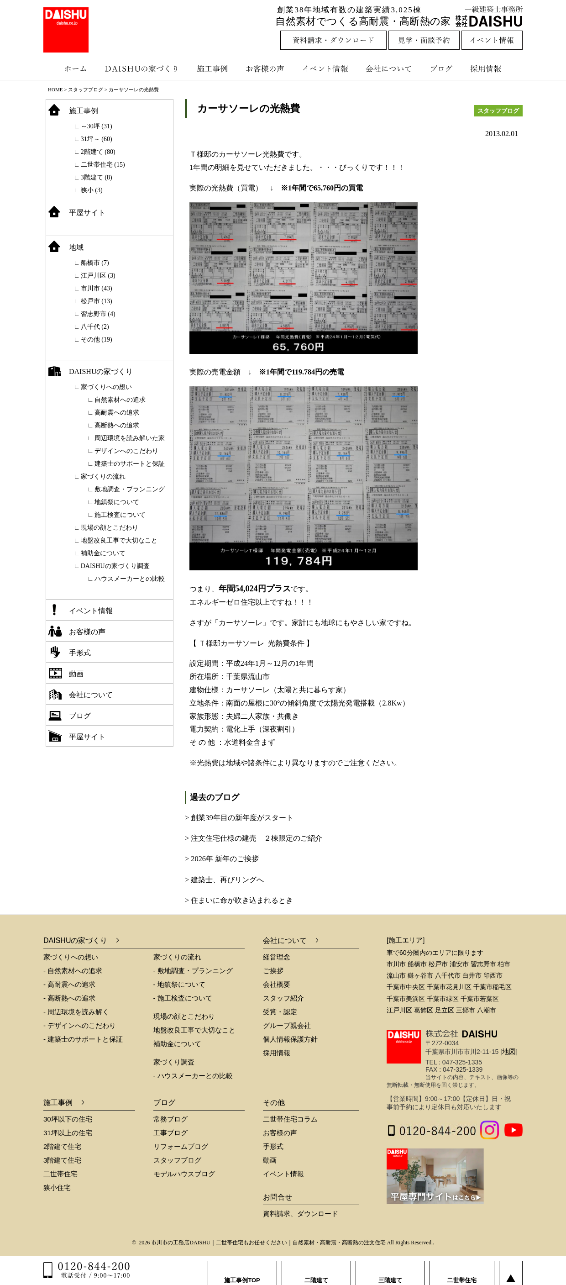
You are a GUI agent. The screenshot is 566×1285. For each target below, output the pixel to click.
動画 (76, 674)
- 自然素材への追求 (72, 970)
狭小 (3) (92, 190)
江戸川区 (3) (98, 275)
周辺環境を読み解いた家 (129, 438)
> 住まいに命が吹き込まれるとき (239, 900)
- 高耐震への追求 (69, 984)
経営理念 (276, 957)
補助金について (103, 553)
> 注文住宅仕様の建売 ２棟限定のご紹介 (253, 838)
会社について (388, 68)
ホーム (70, 68)
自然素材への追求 (120, 399)
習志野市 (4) (98, 314)
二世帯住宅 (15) (103, 164)
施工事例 (213, 68)
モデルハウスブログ (184, 1174)
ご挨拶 (273, 970)
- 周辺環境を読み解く (76, 1012)
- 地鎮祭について (179, 984)
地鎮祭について (116, 502)
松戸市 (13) (96, 301)
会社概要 (276, 984)
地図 (509, 1051)
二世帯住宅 (60, 1174)
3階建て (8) (96, 177)
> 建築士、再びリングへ (224, 879)
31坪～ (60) (96, 139)
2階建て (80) (98, 151)
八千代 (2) (95, 326)
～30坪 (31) (96, 126)
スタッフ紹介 (283, 998)
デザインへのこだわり (126, 451)
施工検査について (120, 514)
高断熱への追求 (116, 425)
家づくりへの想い (106, 387)
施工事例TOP (242, 1271)
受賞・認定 (280, 1012)
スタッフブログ (85, 89)
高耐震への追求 (116, 412)
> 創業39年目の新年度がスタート (239, 817)
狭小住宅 (57, 1187)
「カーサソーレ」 (240, 623)
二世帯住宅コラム (290, 1119)
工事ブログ (170, 1133)
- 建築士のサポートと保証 (83, 1039)
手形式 (80, 653)
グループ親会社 (287, 1025)
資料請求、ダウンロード (300, 1213)
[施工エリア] (405, 940)
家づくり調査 (173, 1062)
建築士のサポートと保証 (129, 463)
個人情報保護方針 (290, 1039)
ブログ (442, 68)
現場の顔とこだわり (109, 527)
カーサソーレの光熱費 (248, 108)
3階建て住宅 (62, 1160)
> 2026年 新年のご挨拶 (222, 858)
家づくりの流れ (103, 476)
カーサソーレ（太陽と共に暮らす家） (288, 690)
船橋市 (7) (95, 262)
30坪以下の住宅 (67, 1119)
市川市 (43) (96, 288)
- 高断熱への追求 (69, 998)
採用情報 (492, 68)
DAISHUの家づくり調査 (115, 566)
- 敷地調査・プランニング (193, 970)
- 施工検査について (182, 998)
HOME (55, 89)
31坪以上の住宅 (67, 1133)
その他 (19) (96, 339)
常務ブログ (170, 1119)
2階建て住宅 (62, 1146)
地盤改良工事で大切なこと (119, 540)
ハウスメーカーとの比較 (129, 578)
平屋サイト (87, 212)
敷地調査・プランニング (129, 489)
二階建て (316, 1271)
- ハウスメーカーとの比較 (193, 1076)
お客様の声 (267, 68)
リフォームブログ (180, 1146)
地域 (76, 247)
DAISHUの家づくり (142, 68)
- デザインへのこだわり (79, 1025)
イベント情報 (324, 68)
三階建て (390, 1271)
